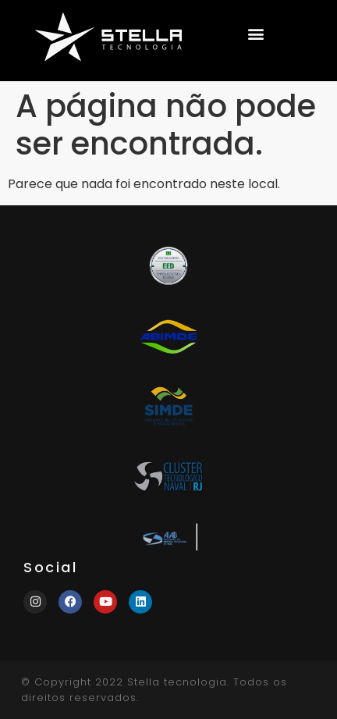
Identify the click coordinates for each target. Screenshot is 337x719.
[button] (255, 33)
